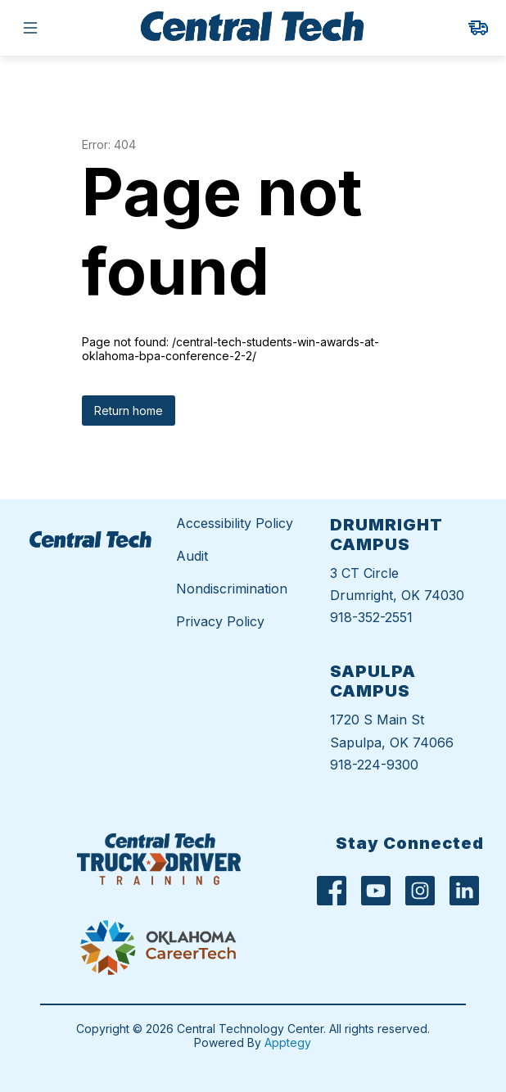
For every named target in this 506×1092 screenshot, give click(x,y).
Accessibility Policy (234, 523)
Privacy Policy (220, 621)
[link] (478, 27)
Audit (192, 556)
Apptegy (287, 1042)
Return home (128, 410)
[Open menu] (30, 28)
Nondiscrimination (231, 588)
